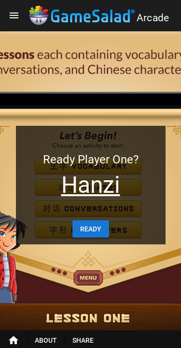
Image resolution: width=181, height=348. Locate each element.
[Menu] (14, 15)
